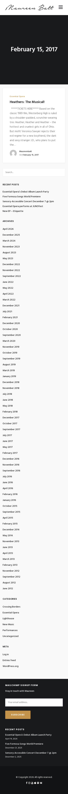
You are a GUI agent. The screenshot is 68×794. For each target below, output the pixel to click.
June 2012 (8, 589)
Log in (6, 655)
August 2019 (9, 365)
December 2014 (11, 530)
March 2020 (9, 341)
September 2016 (11, 471)
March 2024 (9, 241)
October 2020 (10, 329)
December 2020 (11, 323)
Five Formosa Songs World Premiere (22, 196)
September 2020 (12, 335)
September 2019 (11, 359)
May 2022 (8, 288)
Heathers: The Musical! (27, 102)
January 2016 (9, 500)
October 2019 (10, 353)
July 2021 (7, 312)
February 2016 (10, 494)
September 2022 (12, 276)
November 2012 (11, 571)
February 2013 (10, 565)
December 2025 (11, 235)
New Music (8, 625)
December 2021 (11, 306)
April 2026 (8, 229)
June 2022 (8, 282)
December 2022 (11, 264)
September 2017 (11, 429)
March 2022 (9, 300)
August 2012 (9, 583)
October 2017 (10, 424)
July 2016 (7, 477)
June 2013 (8, 547)
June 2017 (8, 441)
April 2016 (8, 488)
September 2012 (11, 577)
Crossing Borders (11, 607)
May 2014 (8, 536)
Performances (10, 630)
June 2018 (8, 400)
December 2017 (11, 418)
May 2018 (8, 406)
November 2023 (11, 247)
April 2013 (8, 553)
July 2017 (7, 435)
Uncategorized (10, 636)
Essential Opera (17, 97)
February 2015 (10, 524)
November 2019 (11, 347)
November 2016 (11, 465)
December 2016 (11, 459)
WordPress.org (10, 666)
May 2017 (8, 447)
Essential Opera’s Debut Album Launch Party (26, 192)
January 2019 (9, 376)
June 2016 (8, 483)
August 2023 (9, 253)
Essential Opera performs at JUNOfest (23, 206)
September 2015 (11, 512)
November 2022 (11, 270)
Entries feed (9, 660)
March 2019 (9, 371)
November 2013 (11, 541)
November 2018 (11, 388)
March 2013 (9, 559)
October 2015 (10, 506)
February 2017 (10, 453)
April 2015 (8, 518)
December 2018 (11, 382)
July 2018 (7, 394)
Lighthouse (8, 619)
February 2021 (10, 318)
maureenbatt (25, 151)
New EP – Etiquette (13, 211)
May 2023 (8, 259)
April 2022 (8, 294)
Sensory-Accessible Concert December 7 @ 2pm (28, 201)
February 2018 (10, 412)
